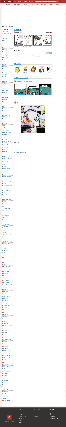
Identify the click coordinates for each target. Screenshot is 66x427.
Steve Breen (5, 389)
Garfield (4, 125)
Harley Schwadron (6, 319)
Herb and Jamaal (6, 137)
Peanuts (4, 183)
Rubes (3, 204)
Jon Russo (4, 341)
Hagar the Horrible (6, 132)
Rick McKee (5, 384)
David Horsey (5, 298)
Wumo (3, 252)
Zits (3, 257)
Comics (35, 413)
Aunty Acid (4, 45)
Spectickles (5, 219)
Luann (3, 149)
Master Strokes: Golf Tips (7, 159)
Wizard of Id (5, 248)
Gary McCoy (5, 314)
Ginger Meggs (5, 130)
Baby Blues (5, 49)
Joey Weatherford (6, 330)
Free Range (5, 123)
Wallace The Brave (6, 243)
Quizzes (36, 416)
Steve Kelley (5, 391)
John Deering (6, 339)
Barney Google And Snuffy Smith (6, 54)
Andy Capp (4, 38)
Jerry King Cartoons (6, 145)
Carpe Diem (5, 76)
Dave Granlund (5, 294)
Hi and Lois (5, 139)
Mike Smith (6, 364)
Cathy (3, 79)
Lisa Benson (5, 348)
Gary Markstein (7, 312)
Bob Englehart (5, 278)
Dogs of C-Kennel (6, 104)
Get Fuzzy (4, 128)
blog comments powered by (20, 152)
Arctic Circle (5, 42)
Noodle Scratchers (6, 176)
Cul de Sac (4, 86)
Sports (57, 4)
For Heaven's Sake (6, 118)
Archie (3, 40)
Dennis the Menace (6, 95)
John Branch (6, 332)
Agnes (3, 36)
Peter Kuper (5, 373)
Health (25, 4)
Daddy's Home (5, 92)
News (35, 411)
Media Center (52, 416)
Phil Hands (4, 375)
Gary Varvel (5, 316)
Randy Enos (5, 380)
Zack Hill (4, 255)
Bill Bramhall (5, 273)
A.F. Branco (6, 262)
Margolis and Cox (6, 350)
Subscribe (49, 53)
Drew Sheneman (6, 305)
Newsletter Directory (54, 418)
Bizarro (4, 62)
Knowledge (43, 4)
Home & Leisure (34, 4)
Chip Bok (5, 280)
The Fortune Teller (6, 234)
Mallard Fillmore (6, 154)
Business (8, 4)
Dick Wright (5, 303)
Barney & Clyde (5, 51)
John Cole (4, 334)
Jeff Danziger (5, 321)
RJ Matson (4, 378)
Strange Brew (5, 224)
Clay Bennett (5, 287)
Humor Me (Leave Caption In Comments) (7, 142)
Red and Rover (5, 194)
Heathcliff (4, 134)
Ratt (3, 382)
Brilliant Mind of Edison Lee (6, 71)
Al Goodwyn (6, 266)
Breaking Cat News (6, 69)
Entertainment (17, 4)
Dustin (3, 108)
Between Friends (6, 59)
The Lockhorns (5, 236)
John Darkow (5, 337)
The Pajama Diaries (7, 241)
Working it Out (5, 250)
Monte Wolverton (6, 366)
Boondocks (4, 66)
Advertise (44, 425)
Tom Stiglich (6, 400)
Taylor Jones (5, 396)
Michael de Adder (6, 357)
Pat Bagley (4, 369)
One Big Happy (5, 179)
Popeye (4, 192)
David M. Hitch (5, 300)
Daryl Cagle (5, 291)
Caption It (4, 74)
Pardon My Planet (6, 181)
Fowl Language (5, 121)
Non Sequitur (5, 174)
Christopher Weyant (7, 284)
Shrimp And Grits (6, 215)
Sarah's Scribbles (6, 208)
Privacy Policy (48, 425)
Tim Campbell (5, 398)
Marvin (4, 156)
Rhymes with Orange (7, 199)
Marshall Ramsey (6, 353)
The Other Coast (6, 239)
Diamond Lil (5, 97)
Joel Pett (4, 328)
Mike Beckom (5, 359)
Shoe (3, 213)
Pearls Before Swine (7, 185)
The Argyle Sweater (6, 230)
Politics (51, 4)
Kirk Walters (5, 344)
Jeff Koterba (5, 323)
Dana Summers (5, 289)
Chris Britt (5, 282)
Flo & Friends (5, 113)
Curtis (3, 88)
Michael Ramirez (7, 355)
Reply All (4, 197)
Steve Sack (4, 394)
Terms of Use (54, 425)
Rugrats (4, 206)
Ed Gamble (4, 307)
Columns (36, 414)
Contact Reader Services (55, 411)
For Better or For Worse (6, 116)
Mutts (3, 172)
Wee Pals (4, 246)
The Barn (4, 232)
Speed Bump (5, 222)
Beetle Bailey (5, 57)
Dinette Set (5, 99)
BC (3, 47)
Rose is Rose (5, 201)
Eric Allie (4, 309)
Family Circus (5, 111)
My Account (52, 413)
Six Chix (4, 217)
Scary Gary (4, 210)
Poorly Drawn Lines (6, 190)
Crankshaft (5, 83)
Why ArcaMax (52, 414)
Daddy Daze (5, 90)
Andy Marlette (5, 269)
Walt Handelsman (6, 403)
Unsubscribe (60, 425)
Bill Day (4, 275)
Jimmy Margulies (7, 325)
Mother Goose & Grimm (6, 169)
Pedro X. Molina (6, 371)
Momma (4, 166)
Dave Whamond (6, 296)
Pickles (4, 188)
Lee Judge (5, 346)
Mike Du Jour (5, 164)
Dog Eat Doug (5, 101)
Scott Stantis (5, 387)
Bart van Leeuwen (6, 271)
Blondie (4, 64)
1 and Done (5, 31)
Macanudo (4, 151)
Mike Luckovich (7, 362)
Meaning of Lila (6, 162)
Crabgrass (4, 81)
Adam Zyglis (5, 264)
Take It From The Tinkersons (6, 227)
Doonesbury (5, 106)
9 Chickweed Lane (6, 33)
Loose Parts (5, 147)
